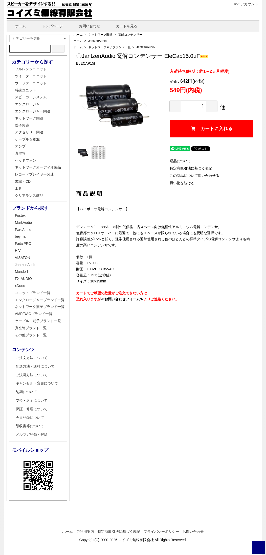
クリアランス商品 (29, 196)
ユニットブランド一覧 (32, 293)
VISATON (22, 258)
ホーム (17, 26)
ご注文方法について (32, 358)
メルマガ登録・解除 (32, 434)
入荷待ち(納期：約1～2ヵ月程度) (199, 71)
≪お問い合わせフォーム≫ (122, 299)
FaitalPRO (23, 244)
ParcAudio (23, 230)
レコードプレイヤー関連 (34, 174)
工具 (18, 188)
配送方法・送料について (35, 366)
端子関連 (22, 125)
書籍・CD (23, 181)
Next (144, 106)
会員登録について (30, 418)
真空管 (20, 153)
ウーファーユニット (31, 83)
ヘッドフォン (25, 160)
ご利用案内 (85, 531)
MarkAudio (23, 223)
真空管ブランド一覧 (31, 328)
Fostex (20, 215)
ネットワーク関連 (100, 34)
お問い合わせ (86, 26)
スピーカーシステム (31, 97)
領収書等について (30, 426)
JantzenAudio (97, 41)
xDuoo (20, 286)
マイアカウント (243, 4)
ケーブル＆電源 (27, 139)
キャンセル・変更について (37, 383)
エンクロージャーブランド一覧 (39, 300)
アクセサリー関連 (29, 132)
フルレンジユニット (31, 69)
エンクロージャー (29, 104)
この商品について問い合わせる (194, 176)
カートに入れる (211, 128)
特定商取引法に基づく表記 (191, 168)
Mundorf (21, 272)
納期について (26, 392)
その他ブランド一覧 (31, 335)
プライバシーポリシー (161, 531)
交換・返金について (32, 400)
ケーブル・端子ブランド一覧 (38, 321)
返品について (180, 161)
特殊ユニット (25, 90)
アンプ (20, 146)
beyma (20, 236)
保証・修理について (32, 409)
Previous (83, 106)
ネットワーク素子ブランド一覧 (109, 47)
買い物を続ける (182, 183)
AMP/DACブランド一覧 (33, 314)
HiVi (18, 251)
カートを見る (123, 26)
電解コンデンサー (130, 34)
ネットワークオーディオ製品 (38, 167)
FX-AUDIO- (24, 279)
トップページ (48, 26)
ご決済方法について (32, 375)
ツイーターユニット (31, 76)
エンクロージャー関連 (32, 111)
